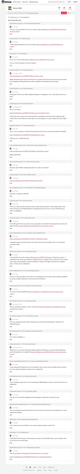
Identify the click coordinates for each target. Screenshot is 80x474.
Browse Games (17, 2)
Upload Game (33, 2)
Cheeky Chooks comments (15, 251)
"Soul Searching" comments (15, 391)
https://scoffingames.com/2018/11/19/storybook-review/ (26, 180)
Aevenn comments (13, 38)
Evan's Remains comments (15, 285)
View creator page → (33, 13)
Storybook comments (14, 174)
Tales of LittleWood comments (16, 187)
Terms (45, 470)
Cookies (56, 470)
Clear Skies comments (14, 70)
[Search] (63, 2)
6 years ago (15, 26)
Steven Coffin (30, 145)
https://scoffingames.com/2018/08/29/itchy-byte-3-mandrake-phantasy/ (30, 457)
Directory (39, 470)
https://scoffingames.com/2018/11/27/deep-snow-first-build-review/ (30, 113)
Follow (64, 13)
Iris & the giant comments (15, 331)
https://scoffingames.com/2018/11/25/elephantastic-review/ (27, 135)
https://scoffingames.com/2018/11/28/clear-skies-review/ (26, 76)
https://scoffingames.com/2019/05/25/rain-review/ (40, 59)
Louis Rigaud (27, 331)
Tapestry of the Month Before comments (18, 361)
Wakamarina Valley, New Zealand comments (19, 404)
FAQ (40, 467)
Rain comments (13, 53)
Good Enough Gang (26, 419)
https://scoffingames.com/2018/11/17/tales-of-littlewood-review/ (29, 239)
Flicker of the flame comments (16, 145)
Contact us (51, 467)
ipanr (25, 174)
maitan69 (28, 285)
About (35, 467)
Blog (44, 467)
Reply (11, 34)
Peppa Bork (29, 187)
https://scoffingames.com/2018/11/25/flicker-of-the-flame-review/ (29, 151)
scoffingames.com (14, 17)
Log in (69, 1)
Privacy (50, 470)
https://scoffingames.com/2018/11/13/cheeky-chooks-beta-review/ (44, 257)
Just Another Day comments (16, 315)
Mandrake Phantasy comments (16, 447)
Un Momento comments (15, 217)
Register (75, 1)
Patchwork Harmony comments (16, 23)
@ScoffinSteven (25, 17)
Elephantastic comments (15, 125)
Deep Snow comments (14, 103)
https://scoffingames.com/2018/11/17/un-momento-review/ (36, 226)
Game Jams (25, 2)
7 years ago (15, 73)
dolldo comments (13, 419)
